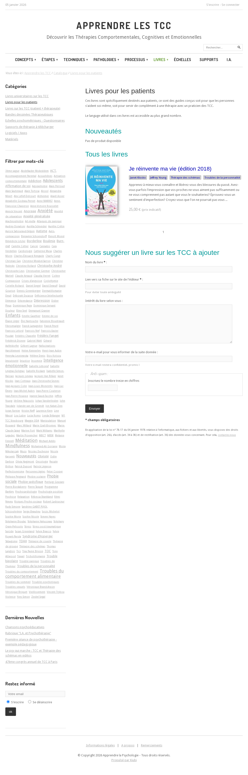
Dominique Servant (44, 305)
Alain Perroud (57, 186)
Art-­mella (30, 221)
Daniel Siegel (33, 285)
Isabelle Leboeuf (39, 366)
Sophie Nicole (31, 516)
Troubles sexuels (15, 586)
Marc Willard (24, 425)
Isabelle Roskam (35, 370)
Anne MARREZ (45, 200)
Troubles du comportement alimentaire (34, 573)
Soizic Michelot (51, 511)
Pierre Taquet (35, 486)
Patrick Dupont (23, 466)
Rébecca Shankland (42, 496)
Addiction (34, 181)
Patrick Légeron (42, 466)
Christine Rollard (26, 265)
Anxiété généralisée (36, 216)
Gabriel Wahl (34, 340)
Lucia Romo (34, 415)
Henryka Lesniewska (16, 355)
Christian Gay (13, 260)
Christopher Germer (38, 270)
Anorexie (30, 211)
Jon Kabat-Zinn (54, 405)
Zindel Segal (38, 596)
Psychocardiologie (26, 491)
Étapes (50, 59)
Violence (10, 596)
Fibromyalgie (13, 325)
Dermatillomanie (52, 290)
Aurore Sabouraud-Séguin (20, 231)
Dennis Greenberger (29, 290)
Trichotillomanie (35, 556)
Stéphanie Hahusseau (40, 521)
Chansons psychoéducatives (24, 627)
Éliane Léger (12, 321)
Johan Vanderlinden (46, 400)
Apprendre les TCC (123, 25)
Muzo (23, 451)
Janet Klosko (138, 177)
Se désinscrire (42, 702)
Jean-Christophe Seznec (45, 380)
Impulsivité (11, 360)
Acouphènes (45, 175)
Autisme (41, 231)
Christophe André (49, 265)
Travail (20, 556)
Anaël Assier (57, 196)
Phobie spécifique (30, 482)
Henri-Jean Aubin (52, 350)
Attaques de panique (49, 221)
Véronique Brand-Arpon (41, 586)
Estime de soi (50, 315)
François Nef (32, 330)
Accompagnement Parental (20, 175)
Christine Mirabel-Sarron (36, 260)
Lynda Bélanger (51, 415)
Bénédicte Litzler (15, 241)
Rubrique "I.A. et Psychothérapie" (28, 633)
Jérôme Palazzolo (24, 400)
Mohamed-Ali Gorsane (44, 446)
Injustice (25, 360)
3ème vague (12, 170)
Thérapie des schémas (185, 177)
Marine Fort (28, 430)
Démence (10, 300)
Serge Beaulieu (31, 511)
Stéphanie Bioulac (15, 521)
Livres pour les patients (120, 91)
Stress (27, 526)
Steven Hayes (47, 516)
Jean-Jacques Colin (16, 385)
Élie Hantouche (29, 321)
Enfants (12, 315)
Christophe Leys (14, 270)
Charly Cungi (53, 255)
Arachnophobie (14, 221)
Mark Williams (44, 430)
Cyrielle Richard (14, 285)
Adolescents (53, 181)
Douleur (10, 310)
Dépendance (25, 300)
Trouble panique (29, 561)
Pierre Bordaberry (15, 486)
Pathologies (106, 59)
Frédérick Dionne (15, 340)
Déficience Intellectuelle (49, 295)
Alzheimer (43, 196)
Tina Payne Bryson (32, 551)
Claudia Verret (42, 275)
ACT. (53, 170)
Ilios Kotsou (54, 355)
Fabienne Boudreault (52, 321)
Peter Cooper (55, 471)
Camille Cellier (20, 246)
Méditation (26, 440)
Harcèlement (12, 350)
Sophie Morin (13, 516)
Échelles (182, 59)
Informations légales (100, 745)
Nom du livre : (96, 262)
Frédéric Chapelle (25, 335)
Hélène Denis (37, 355)
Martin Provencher (27, 435)
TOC (48, 551)
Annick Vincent (13, 211)
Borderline (34, 241)
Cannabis (44, 246)
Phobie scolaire (36, 476)
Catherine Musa (43, 251)
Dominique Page (22, 305)
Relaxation (23, 496)
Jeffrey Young (158, 177)
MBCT (42, 435)
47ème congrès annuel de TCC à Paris (31, 662)
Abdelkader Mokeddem (35, 170)
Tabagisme (11, 541)
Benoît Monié (56, 236)
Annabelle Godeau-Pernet (20, 200)
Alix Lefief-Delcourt (25, 196)
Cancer (34, 246)
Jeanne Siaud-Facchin (41, 395)
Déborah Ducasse (23, 295)
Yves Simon (23, 596)
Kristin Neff (28, 410)
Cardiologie (25, 251)
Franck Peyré (51, 325)
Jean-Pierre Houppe (16, 395)
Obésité (43, 456)
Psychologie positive (50, 491)
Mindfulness (17, 445)
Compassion (12, 280)
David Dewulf (49, 285)
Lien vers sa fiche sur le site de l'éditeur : (114, 279)
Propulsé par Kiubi (124, 760)
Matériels (11, 139)
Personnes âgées (35, 471)
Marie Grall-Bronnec (44, 425)
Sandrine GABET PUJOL (34, 506)
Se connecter (231, 5)
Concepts (26, 59)
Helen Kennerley (31, 350)
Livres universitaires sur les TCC (27, 96)
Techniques (76, 59)
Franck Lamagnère (32, 325)
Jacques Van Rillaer (45, 376)
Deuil (8, 295)
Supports (209, 59)
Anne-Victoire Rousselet (44, 205)
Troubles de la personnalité (222, 177)
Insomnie (36, 360)
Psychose (10, 496)
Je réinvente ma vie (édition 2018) (170, 168)
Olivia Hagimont (25, 461)
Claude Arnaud (23, 275)
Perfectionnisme (14, 471)
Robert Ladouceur (53, 501)
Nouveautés (26, 456)
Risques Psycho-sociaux (28, 501)
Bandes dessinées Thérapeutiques (29, 114)
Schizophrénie (13, 511)
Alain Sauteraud (14, 190)
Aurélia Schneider (37, 226)
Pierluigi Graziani (54, 481)
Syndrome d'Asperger (38, 536)
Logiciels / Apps (16, 133)
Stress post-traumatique (47, 526)
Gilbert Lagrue (28, 345)
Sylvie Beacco (43, 531)
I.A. (229, 59)
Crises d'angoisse (32, 280)
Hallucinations (47, 345)
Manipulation (48, 420)
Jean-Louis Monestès (40, 385)
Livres (161, 59)
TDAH (23, 541)
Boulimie (49, 241)
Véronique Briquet (16, 591)
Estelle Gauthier (31, 315)
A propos (127, 745)
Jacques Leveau (24, 376)
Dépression (42, 300)
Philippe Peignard (15, 476)
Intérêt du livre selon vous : (104, 301)
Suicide (9, 531)
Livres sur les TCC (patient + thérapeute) (32, 108)
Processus (137, 59)
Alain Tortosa (31, 190)
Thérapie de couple (39, 541)
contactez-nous (227, 434)
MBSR (50, 435)
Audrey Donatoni (15, 226)
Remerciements (151, 745)
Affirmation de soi (18, 186)
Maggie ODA (32, 420)
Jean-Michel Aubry (24, 390)
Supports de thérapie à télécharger (29, 127)
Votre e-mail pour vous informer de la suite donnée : (121, 352)
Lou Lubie (20, 415)
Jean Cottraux (23, 380)
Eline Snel (21, 310)
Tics (18, 551)
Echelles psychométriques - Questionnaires (35, 120)
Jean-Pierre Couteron (48, 390)
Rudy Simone (12, 506)
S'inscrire (212, 5)
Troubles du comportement (21, 571)
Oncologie (42, 461)
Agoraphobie (39, 186)
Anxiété (45, 210)
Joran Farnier (12, 410)
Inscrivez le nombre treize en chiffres (113, 381)
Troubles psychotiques (45, 581)
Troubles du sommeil (18, 581)
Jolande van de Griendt (30, 405)
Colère (56, 275)
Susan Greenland (24, 531)
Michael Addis (47, 440)
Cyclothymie (51, 280)
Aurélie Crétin (56, 226)
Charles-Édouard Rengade (29, 255)
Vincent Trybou (55, 591)
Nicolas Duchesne (38, 451)
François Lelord (14, 330)
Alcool (44, 190)
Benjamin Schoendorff (34, 236)
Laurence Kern (44, 410)
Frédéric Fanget (48, 335)
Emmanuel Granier (39, 310)
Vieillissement (37, 591)
